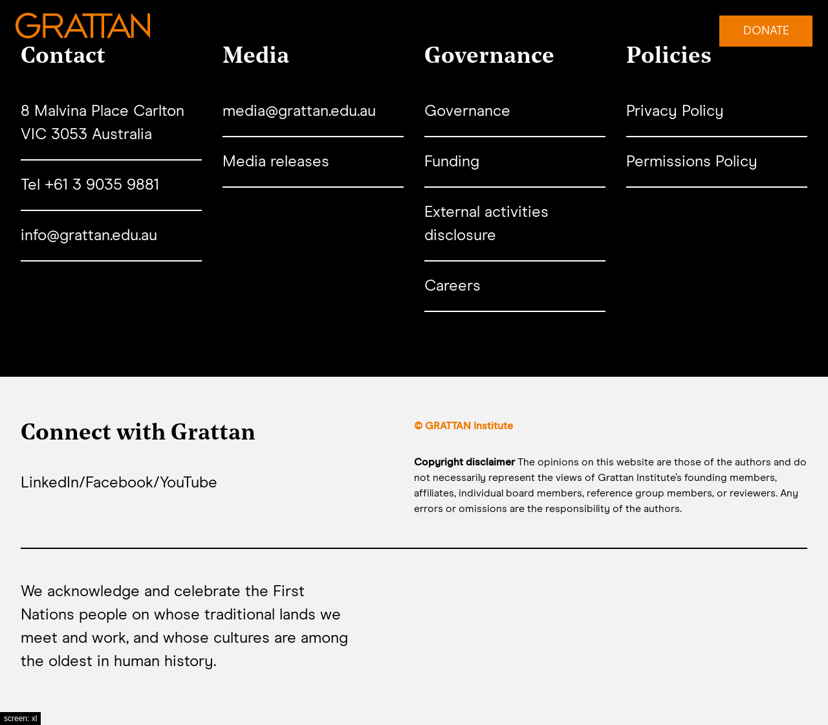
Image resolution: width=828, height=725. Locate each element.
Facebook (119, 483)
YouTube (188, 483)
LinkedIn (50, 483)
